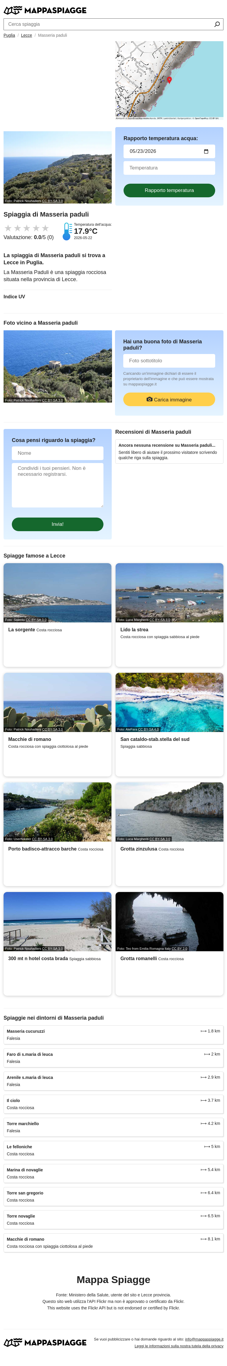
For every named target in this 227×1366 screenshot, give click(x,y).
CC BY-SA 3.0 (52, 201)
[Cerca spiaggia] (217, 25)
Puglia (9, 35)
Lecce (26, 35)
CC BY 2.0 (179, 948)
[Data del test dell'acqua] (169, 151)
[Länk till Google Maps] (169, 80)
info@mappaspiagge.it (204, 1339)
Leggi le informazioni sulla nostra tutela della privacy (178, 1346)
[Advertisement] (58, 86)
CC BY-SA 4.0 (148, 729)
